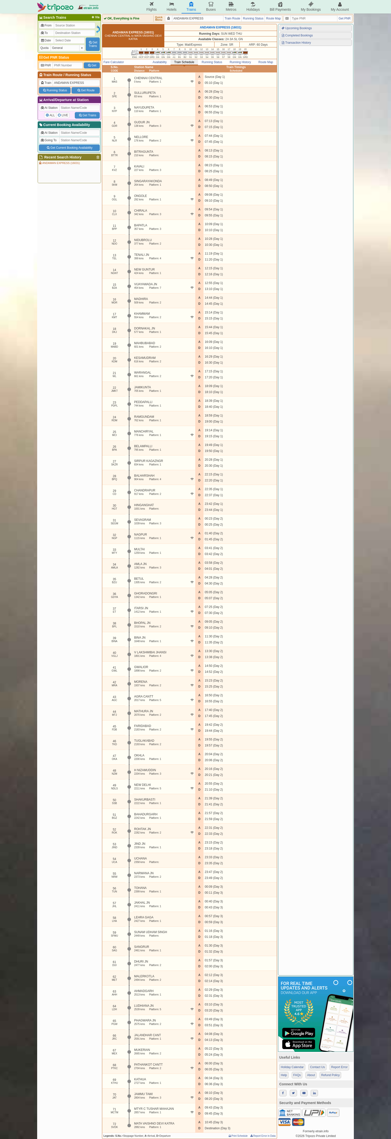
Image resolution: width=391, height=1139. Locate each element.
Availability (160, 62)
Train (45, 83)
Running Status (78, 75)
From (46, 25)
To (44, 33)
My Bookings (311, 6)
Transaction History (296, 42)
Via (95, 17)
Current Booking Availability (64, 125)
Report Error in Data (263, 1136)
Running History (240, 62)
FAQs (297, 1075)
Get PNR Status (53, 57)
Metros (231, 6)
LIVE (65, 115)
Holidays (253, 6)
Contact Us (317, 1067)
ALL (52, 115)
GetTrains (92, 44)
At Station (49, 108)
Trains (191, 6)
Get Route (86, 90)
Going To (48, 140)
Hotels (172, 6)
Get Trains (87, 115)
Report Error (339, 1067)
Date (45, 40)
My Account (340, 6)
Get (91, 65)
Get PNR (345, 18)
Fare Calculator (113, 62)
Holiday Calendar (292, 1067)
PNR (45, 65)
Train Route (53, 75)
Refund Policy (330, 1075)
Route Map (273, 18)
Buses (211, 6)
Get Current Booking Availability (69, 147)
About (311, 1075)
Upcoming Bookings (296, 28)
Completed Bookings (297, 35)
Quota (44, 48)
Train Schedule (184, 62)
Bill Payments (280, 6)
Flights (151, 6)
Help (284, 1075)
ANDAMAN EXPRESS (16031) (59, 162)
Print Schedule (238, 1136)
